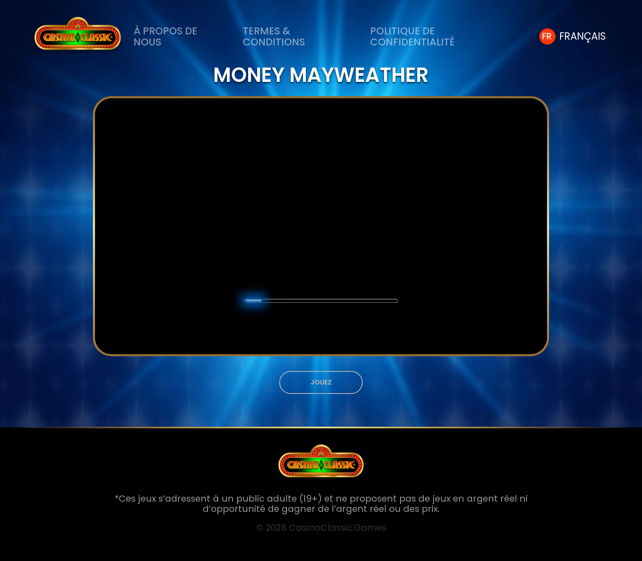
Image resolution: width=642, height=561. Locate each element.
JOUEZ (321, 382)
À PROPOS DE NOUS (165, 36)
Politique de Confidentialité (412, 36)
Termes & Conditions (274, 36)
